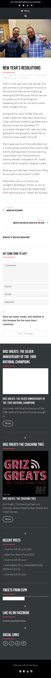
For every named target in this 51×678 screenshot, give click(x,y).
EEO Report (34, 665)
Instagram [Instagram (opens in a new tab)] (8, 185)
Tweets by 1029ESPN (13, 598)
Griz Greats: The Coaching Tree (19, 498)
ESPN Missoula (10, 75)
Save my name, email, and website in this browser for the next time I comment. (23, 320)
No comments (41, 75)
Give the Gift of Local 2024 (18, 549)
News (26, 78)
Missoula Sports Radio (15, 78)
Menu (25, 11)
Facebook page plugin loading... (14, 621)
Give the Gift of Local (15, 560)
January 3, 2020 (25, 75)
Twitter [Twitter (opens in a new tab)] (30, 181)
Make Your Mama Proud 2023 (19, 554)
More (8, 423)
